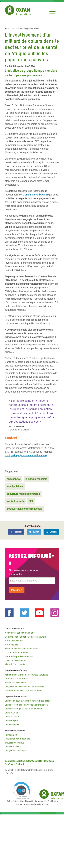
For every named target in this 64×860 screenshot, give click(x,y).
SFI (31, 501)
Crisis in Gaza (11, 712)
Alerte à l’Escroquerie (15, 664)
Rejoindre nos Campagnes (17, 738)
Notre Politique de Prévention (19, 656)
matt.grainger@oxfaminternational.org (26, 455)
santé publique (15, 486)
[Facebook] (16, 532)
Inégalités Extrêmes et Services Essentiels (24, 686)
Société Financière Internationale (24, 508)
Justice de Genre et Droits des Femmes (23, 690)
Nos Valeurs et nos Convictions (19, 633)
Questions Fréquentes (15, 660)
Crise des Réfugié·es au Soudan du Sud (23, 708)
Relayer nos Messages (15, 750)
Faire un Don (11, 735)
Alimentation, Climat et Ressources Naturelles (26, 675)
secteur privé (13, 479)
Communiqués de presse (28, 29)
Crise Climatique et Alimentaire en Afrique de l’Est (28, 701)
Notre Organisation (14, 640)
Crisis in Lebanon (13, 716)
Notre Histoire (11, 644)
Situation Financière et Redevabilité (21, 648)
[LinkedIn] (51, 532)
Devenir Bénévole (13, 746)
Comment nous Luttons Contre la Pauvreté (25, 637)
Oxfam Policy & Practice (16, 652)
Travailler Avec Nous (14, 743)
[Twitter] (34, 532)
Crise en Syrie (11, 720)
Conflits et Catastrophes (16, 678)
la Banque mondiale (36, 479)
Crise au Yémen (12, 724)
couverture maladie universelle (23, 493)
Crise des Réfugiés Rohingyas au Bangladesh (26, 705)
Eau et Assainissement (15, 682)
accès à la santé (15, 501)
